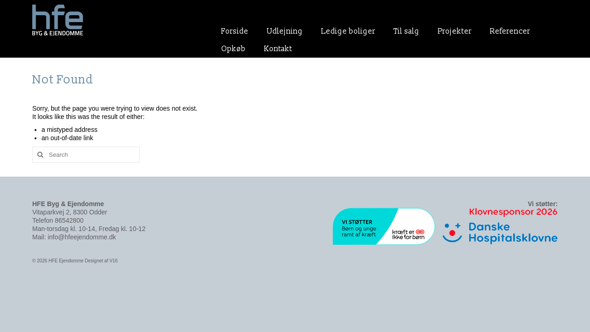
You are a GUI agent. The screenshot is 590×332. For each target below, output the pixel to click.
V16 (113, 260)
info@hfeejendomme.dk (81, 237)
